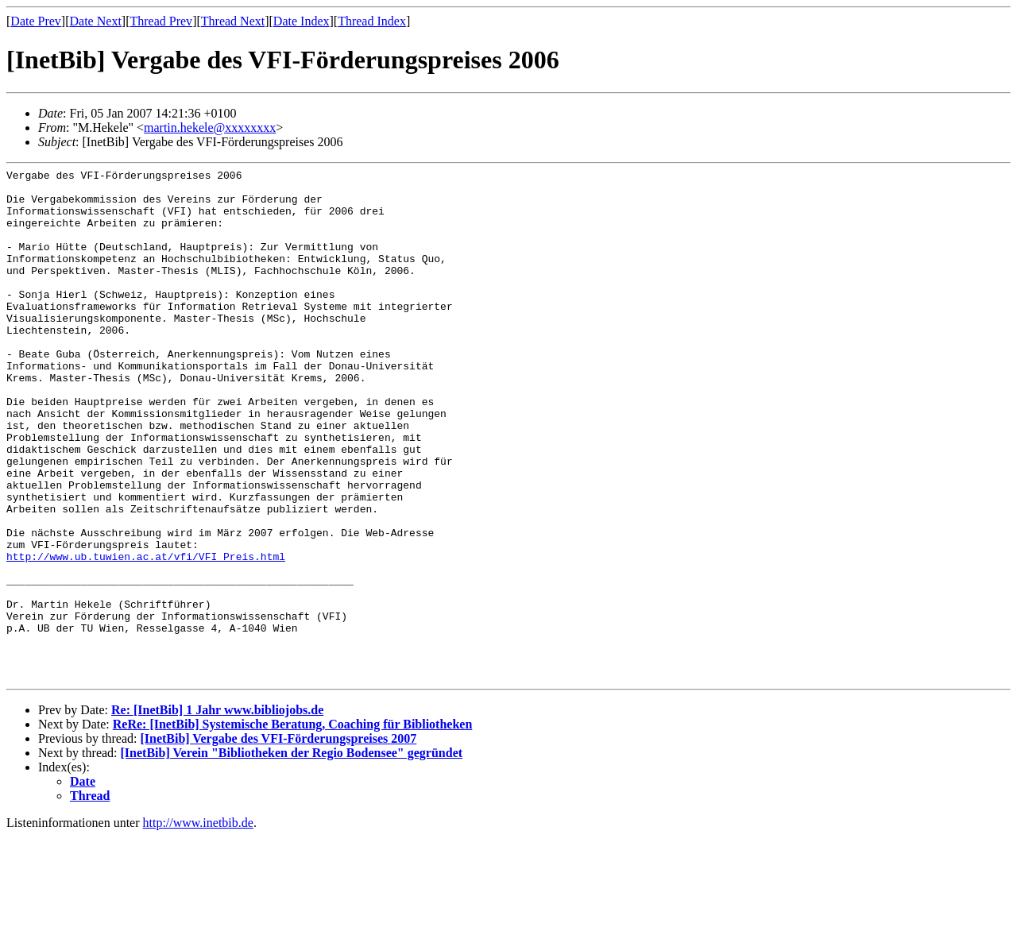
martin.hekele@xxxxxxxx (210, 127)
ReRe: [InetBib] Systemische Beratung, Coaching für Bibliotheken (293, 826)
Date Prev (35, 21)
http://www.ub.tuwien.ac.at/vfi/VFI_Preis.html (145, 635)
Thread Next (233, 21)
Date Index (301, 21)
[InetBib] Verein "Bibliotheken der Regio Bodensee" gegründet (292, 855)
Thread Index (372, 21)
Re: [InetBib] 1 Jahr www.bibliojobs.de (217, 812)
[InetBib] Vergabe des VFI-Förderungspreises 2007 (278, 841)
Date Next (96, 21)
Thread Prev (161, 21)
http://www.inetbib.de (198, 925)
